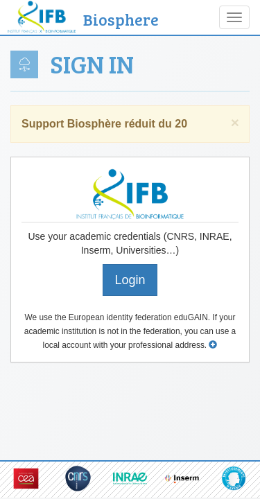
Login (129, 280)
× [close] (235, 122)
